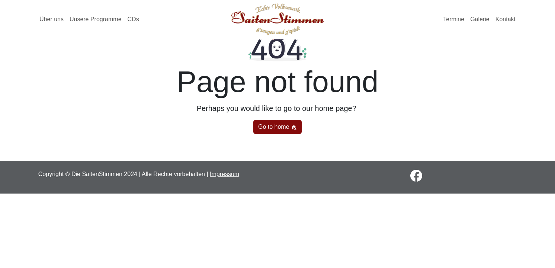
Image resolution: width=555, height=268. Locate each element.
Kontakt (505, 19)
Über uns (51, 19)
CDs (133, 19)
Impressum (224, 174)
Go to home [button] (277, 127)
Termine (453, 19)
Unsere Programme (96, 19)
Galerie (480, 19)
